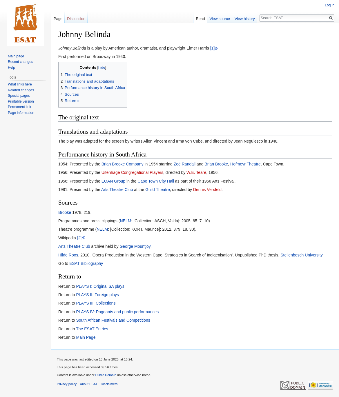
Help (11, 67)
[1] (212, 48)
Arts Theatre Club (117, 189)
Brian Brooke (216, 164)
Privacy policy (67, 384)
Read (200, 19)
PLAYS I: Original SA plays (100, 286)
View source (219, 19)
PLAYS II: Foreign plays (97, 294)
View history (245, 19)
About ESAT (89, 384)
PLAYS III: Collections (95, 303)
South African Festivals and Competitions (113, 320)
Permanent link (19, 107)
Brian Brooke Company (122, 164)
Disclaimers (109, 384)
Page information (21, 113)
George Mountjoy (134, 246)
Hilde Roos (68, 255)
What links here (20, 84)
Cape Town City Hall (155, 181)
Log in (329, 5)
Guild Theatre (157, 189)
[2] (79, 238)
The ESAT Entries (92, 329)
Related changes (21, 90)
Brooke (64, 212)
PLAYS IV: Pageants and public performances (117, 311)
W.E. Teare (196, 172)
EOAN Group (113, 181)
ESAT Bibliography (86, 263)
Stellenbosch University (301, 255)
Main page (16, 56)
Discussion (76, 19)
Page (58, 19)
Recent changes (20, 62)
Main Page (85, 337)
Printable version (21, 101)
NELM (125, 220)
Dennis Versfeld (207, 189)
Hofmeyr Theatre (245, 164)
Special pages (19, 96)
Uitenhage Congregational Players (132, 172)
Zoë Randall (185, 164)
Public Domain (105, 375)
